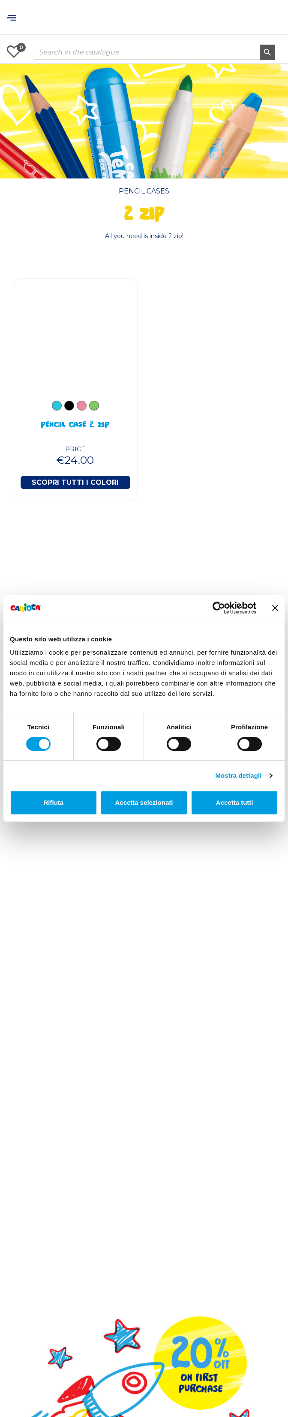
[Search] (154, 52)
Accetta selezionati (144, 802)
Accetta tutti (234, 802)
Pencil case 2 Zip (75, 425)
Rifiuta (53, 802)
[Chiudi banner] (275, 608)
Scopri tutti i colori (75, 482)
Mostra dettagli (238, 775)
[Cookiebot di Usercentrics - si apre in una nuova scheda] (218, 607)
